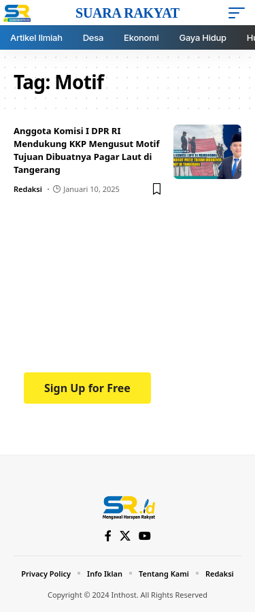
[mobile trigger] (240, 12)
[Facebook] (108, 536)
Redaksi (28, 189)
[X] (125, 536)
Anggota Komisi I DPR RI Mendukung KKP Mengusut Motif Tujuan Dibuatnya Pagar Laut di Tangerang (87, 150)
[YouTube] (144, 536)
